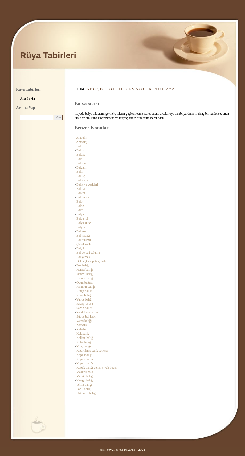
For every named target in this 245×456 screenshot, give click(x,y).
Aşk (102, 449)
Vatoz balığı (84, 321)
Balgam (81, 167)
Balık (79, 172)
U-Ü (161, 89)
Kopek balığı (84, 363)
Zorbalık (81, 325)
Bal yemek (83, 257)
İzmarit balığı (85, 278)
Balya (80, 214)
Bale (79, 159)
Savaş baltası (84, 304)
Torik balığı (83, 389)
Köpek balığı (84, 359)
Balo (79, 201)
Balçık (80, 248)
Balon (80, 206)
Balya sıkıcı (84, 223)
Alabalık (81, 137)
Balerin (81, 163)
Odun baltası (84, 282)
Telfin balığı (84, 385)
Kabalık (81, 329)
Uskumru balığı (86, 393)
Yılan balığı (84, 295)
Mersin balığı (84, 376)
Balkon (81, 193)
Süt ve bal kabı (86, 316)
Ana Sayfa (27, 98)
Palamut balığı (85, 287)
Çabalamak (83, 244)
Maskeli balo (84, 372)
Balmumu (82, 197)
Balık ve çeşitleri (87, 184)
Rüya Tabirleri (48, 55)
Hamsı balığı (84, 270)
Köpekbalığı (84, 355)
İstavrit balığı (84, 274)
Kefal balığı (84, 342)
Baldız (80, 155)
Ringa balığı (84, 291)
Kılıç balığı (83, 346)
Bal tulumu (83, 240)
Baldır (80, 150)
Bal (78, 146)
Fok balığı (82, 265)
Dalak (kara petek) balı (91, 261)
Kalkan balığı (85, 338)
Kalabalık (82, 333)
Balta (79, 210)
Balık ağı (82, 180)
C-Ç (96, 89)
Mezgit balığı (84, 380)
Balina (80, 189)
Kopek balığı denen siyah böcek (96, 367)
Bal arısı (81, 231)
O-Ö (142, 89)
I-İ (118, 89)
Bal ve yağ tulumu (88, 252)
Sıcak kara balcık (87, 312)
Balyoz (80, 227)
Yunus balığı (84, 299)
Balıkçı (81, 176)
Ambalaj (81, 142)
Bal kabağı (83, 235)
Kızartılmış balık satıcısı (92, 350)
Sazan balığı (84, 308)
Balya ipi (82, 218)
